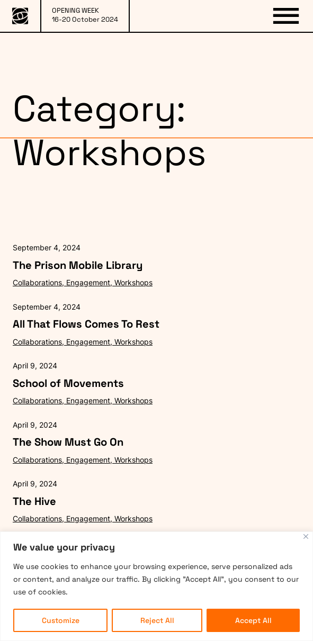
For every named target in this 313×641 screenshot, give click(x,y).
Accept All (253, 620)
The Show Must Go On (68, 442)
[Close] (305, 536)
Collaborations (37, 282)
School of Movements (68, 383)
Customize (60, 620)
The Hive (34, 501)
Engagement (88, 282)
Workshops (133, 282)
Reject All (157, 620)
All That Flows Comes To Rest (86, 324)
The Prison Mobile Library (77, 265)
